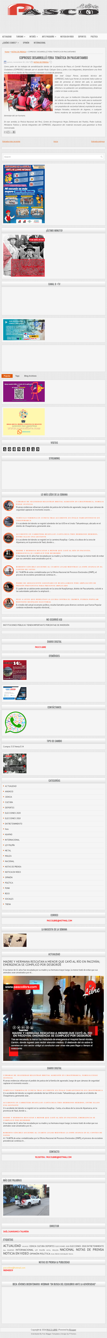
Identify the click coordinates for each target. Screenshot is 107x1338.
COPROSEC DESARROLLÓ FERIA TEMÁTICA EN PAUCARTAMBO (53, 57)
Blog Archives (30, 376)
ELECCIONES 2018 (13, 818)
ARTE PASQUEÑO (50, 35)
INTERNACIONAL (40, 42)
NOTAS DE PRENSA (18, 51)
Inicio (56, 141)
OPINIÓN (26, 42)
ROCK (7, 893)
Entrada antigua (98, 141)
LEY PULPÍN (10, 845)
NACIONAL (9, 861)
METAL (8, 850)
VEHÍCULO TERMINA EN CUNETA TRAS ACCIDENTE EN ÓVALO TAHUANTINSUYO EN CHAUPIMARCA (53, 1090)
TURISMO (21, 35)
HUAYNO (8, 834)
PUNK (7, 888)
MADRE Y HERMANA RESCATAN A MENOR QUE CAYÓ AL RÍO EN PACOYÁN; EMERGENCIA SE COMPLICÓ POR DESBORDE (51, 963)
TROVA (8, 904)
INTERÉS (35, 35)
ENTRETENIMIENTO (13, 823)
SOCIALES (9, 899)
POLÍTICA (94, 36)
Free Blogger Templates (51, 1334)
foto (7, 829)
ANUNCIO (9, 791)
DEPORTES (82, 36)
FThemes (72, 1334)
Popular (7, 376)
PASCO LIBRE (51, 1329)
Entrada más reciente (11, 141)
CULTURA (9, 802)
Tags (17, 376)
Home (7, 51)
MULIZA (8, 856)
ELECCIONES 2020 (13, 813)
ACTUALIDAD (7, 36)
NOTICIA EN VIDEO (67, 36)
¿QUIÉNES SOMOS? (11, 42)
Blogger (72, 1329)
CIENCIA (8, 797)
